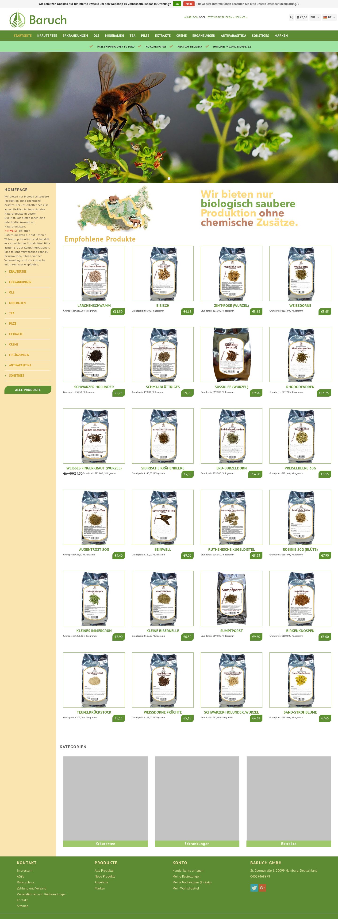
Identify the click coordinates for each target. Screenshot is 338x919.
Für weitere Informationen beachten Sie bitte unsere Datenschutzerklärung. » (248, 4)
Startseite (23, 35)
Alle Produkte (28, 390)
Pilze (145, 35)
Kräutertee (47, 35)
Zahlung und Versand (31, 888)
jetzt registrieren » (220, 17)
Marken (281, 35)
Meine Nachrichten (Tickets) (192, 882)
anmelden (191, 17)
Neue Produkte (105, 876)
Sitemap (22, 906)
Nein (189, 4)
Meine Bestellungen (186, 876)
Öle (97, 35)
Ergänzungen (203, 35)
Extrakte (163, 35)
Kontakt (22, 900)
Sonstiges (260, 35)
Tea (132, 35)
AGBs (20, 876)
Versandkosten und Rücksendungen (41, 894)
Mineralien (114, 35)
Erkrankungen (75, 35)
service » (241, 17)
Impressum (24, 870)
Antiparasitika (233, 35)
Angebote (101, 882)
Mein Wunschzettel (186, 888)
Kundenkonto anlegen (188, 870)
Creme (181, 35)
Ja (177, 4)
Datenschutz (25, 882)
